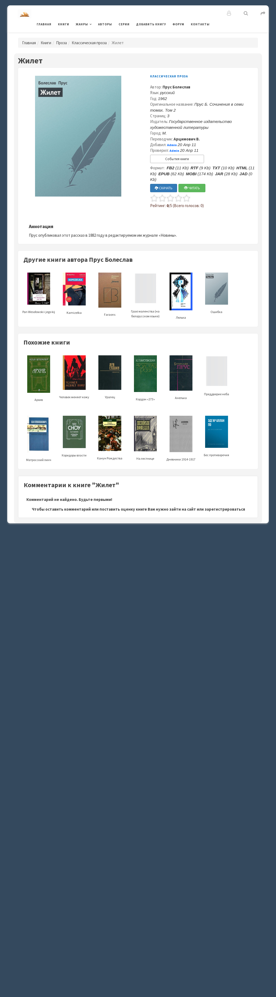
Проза (61, 42)
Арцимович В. (187, 139)
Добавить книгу (151, 24)
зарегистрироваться (225, 509)
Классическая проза (89, 42)
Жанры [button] (82, 24)
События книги (177, 159)
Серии (124, 24)
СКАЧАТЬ (163, 188)
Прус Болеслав (176, 87)
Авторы (105, 24)
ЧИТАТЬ (192, 188)
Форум (178, 24)
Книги (63, 24)
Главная (44, 24)
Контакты (200, 24)
